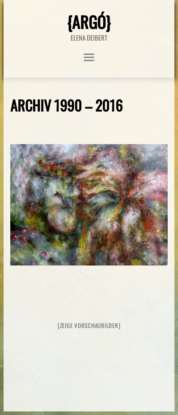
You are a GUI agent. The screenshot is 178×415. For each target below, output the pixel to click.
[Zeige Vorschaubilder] (89, 325)
